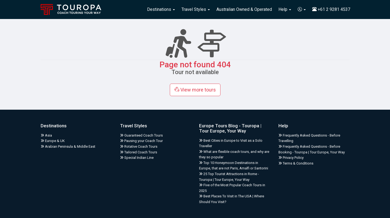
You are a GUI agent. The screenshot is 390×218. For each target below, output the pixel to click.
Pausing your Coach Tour (141, 141)
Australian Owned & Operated (244, 9)
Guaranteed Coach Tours (141, 135)
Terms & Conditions (295, 163)
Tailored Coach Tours (138, 152)
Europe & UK (53, 141)
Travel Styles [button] (195, 9)
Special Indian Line (137, 158)
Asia (46, 135)
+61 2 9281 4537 (331, 9)
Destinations (161, 9)
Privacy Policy (291, 158)
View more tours (195, 90)
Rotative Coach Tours (138, 146)
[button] (301, 9)
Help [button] (284, 9)
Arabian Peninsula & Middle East (68, 146)
